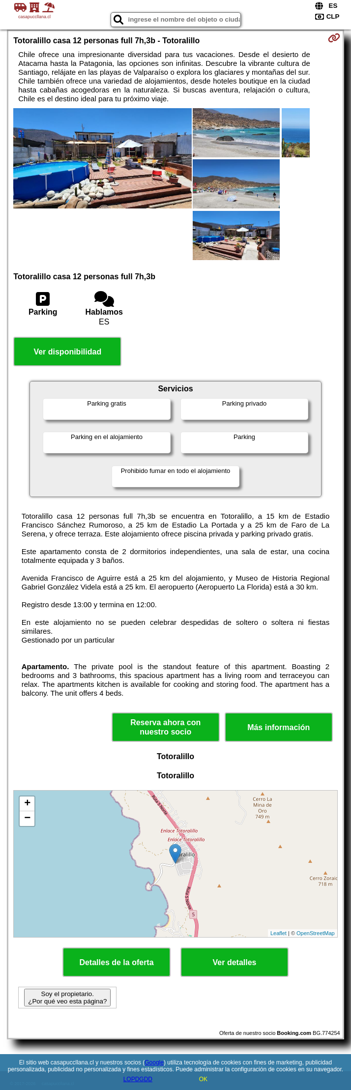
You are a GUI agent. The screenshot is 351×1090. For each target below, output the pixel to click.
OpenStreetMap (315, 933)
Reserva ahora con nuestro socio (165, 727)
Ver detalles (235, 962)
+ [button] (27, 803)
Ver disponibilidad (67, 352)
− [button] (27, 818)
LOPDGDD (137, 1079)
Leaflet (278, 933)
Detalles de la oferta (116, 962)
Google (154, 1062)
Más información (278, 727)
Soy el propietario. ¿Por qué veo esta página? (67, 997)
